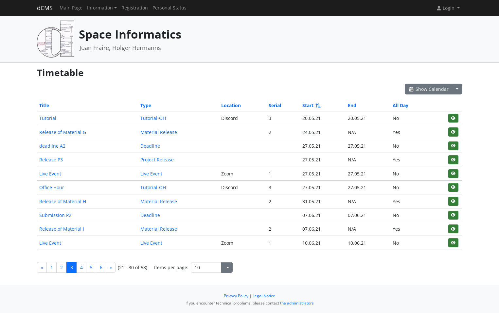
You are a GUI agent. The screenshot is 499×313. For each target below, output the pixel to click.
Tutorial (47, 118)
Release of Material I (61, 229)
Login (446, 8)
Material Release (158, 132)
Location (231, 105)
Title (44, 105)
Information (100, 7)
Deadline (150, 146)
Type (145, 105)
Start (311, 105)
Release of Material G (62, 132)
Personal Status (169, 7)
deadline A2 (52, 146)
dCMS (45, 8)
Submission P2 (55, 215)
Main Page (71, 7)
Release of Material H (62, 201)
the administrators (297, 303)
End (352, 105)
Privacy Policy (236, 296)
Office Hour (51, 187)
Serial (275, 105)
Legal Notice (264, 296)
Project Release (157, 159)
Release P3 (51, 159)
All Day (400, 105)
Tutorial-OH (153, 118)
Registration (134, 7)
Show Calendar (428, 89)
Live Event (50, 174)
